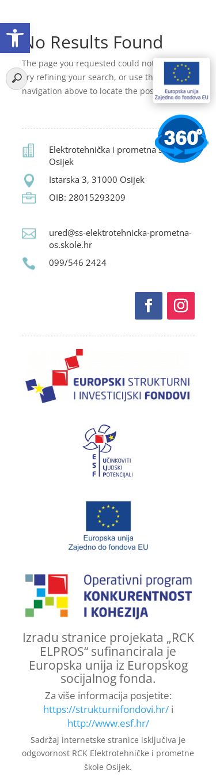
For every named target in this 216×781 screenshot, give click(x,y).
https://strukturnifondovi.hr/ (106, 709)
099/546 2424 (78, 262)
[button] (15, 38)
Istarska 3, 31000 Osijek (97, 179)
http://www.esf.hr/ (108, 723)
